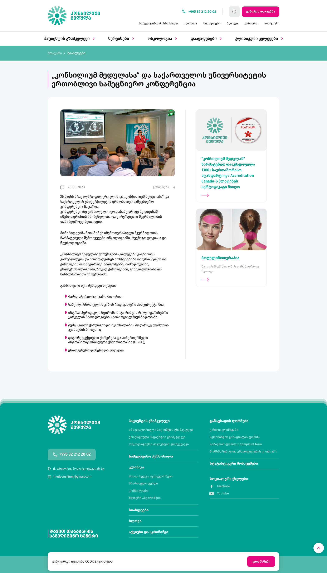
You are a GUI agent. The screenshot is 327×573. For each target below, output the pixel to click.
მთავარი (55, 53)
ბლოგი (232, 23)
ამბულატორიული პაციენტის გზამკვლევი (161, 429)
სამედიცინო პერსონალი (158, 23)
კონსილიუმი (138, 490)
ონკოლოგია (162, 39)
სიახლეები (211, 23)
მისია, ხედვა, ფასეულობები (150, 476)
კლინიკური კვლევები (259, 39)
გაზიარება (161, 187)
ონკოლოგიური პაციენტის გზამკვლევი (159, 444)
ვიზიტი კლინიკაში (224, 429)
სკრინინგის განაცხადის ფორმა (235, 437)
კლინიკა (190, 23)
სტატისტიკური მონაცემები (234, 463)
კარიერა (250, 23)
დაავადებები (206, 39)
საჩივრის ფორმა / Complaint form (236, 444)
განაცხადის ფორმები (229, 421)
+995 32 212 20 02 (75, 454)
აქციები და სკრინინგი (148, 532)
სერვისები (121, 39)
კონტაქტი (271, 23)
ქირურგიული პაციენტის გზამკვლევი (157, 437)
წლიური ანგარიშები (145, 497)
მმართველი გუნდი (143, 483)
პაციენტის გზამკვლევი (69, 39)
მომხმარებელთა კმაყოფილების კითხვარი (243, 451)
